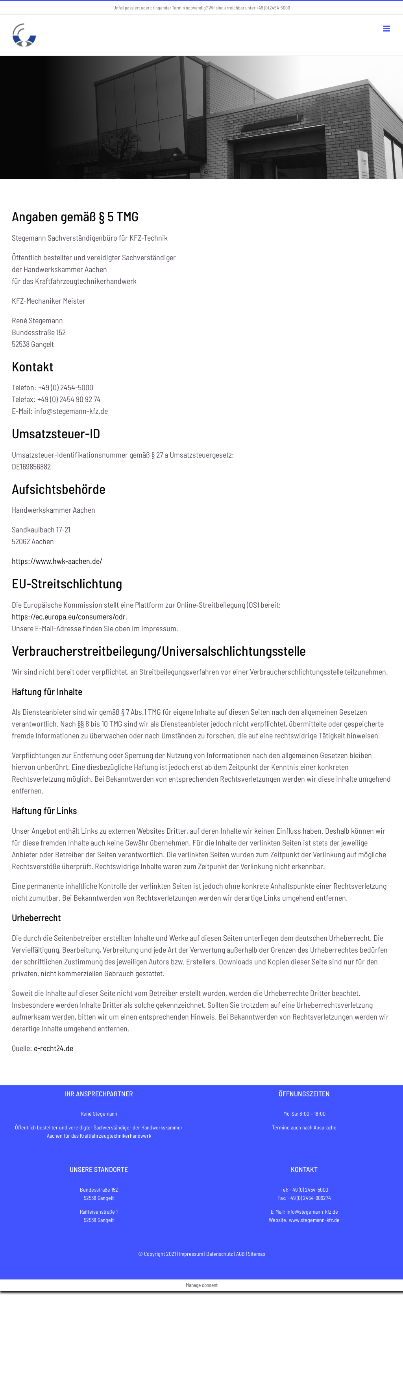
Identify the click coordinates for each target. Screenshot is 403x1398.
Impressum (191, 1253)
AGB (240, 1253)
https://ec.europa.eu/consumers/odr (69, 616)
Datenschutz (219, 1253)
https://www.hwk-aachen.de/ (57, 561)
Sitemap (256, 1253)
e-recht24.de (53, 1048)
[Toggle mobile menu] (387, 28)
